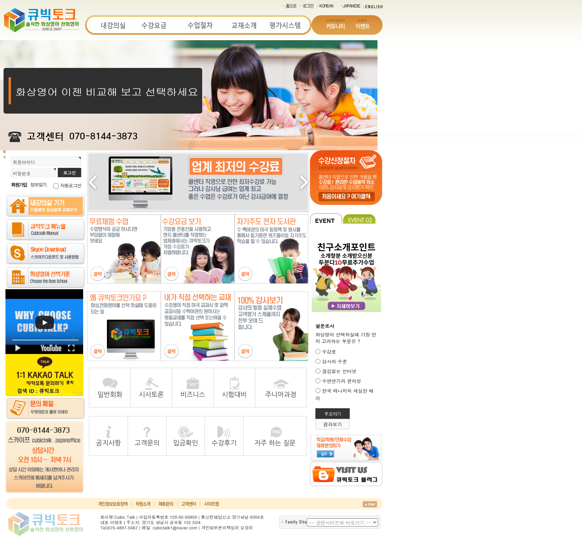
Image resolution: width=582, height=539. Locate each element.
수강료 (329, 351)
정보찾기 (38, 184)
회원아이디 (24, 162)
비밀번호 (22, 173)
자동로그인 (70, 185)
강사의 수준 (334, 361)
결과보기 (332, 424)
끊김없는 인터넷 (339, 371)
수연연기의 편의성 (341, 380)
